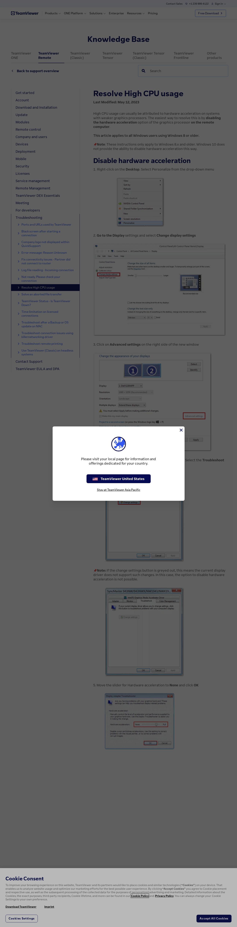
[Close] (181, 430)
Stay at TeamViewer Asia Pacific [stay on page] (118, 490)
